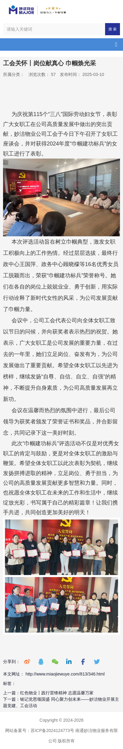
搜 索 (112, 29)
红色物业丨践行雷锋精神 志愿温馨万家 (57, 692)
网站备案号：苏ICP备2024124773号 (39, 730)
